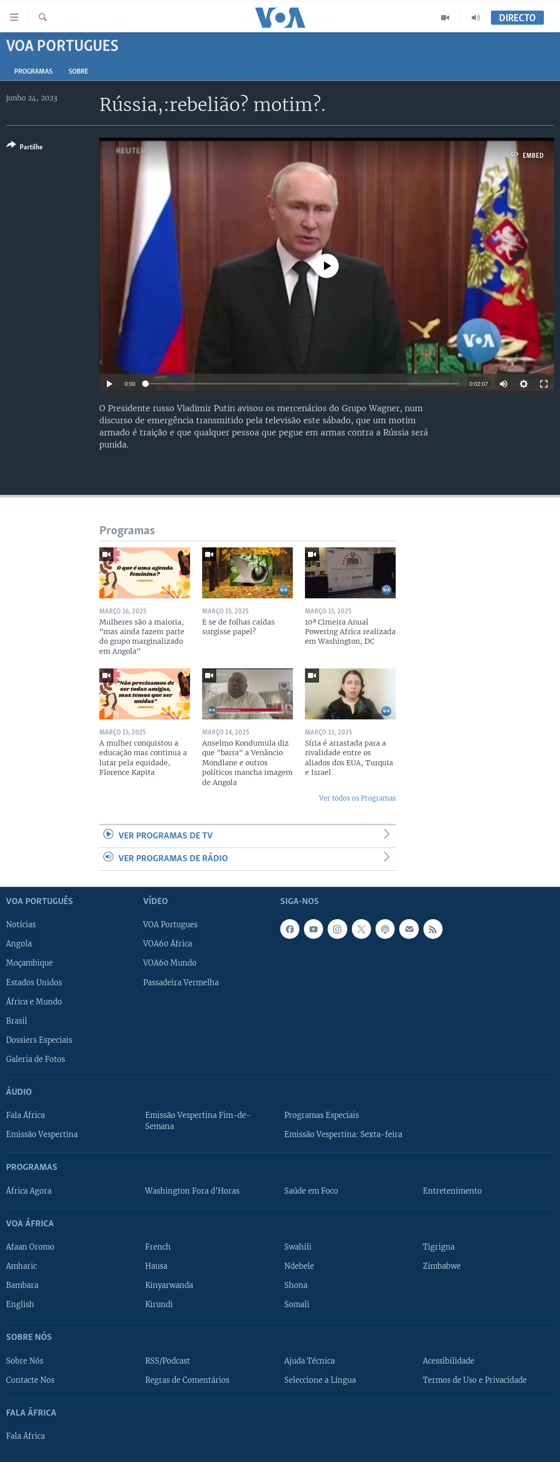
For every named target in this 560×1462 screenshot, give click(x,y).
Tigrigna (439, 1247)
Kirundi (159, 1304)
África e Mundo (34, 1001)
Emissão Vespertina (42, 1134)
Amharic (21, 1266)
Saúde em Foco (311, 1191)
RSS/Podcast (167, 1361)
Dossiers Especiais (39, 1040)
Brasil (16, 1021)
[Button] (25, 148)
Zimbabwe (442, 1266)
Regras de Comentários (187, 1380)
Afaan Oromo (30, 1247)
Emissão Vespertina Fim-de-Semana (198, 1121)
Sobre (78, 72)
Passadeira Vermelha (181, 982)
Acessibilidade (448, 1361)
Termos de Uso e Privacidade (475, 1380)
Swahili (298, 1247)
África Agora (28, 1191)
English (20, 1304)
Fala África (25, 1115)
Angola (19, 944)
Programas (33, 72)
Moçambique (29, 963)
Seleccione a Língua (320, 1380)
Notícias (21, 925)
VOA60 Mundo (170, 963)
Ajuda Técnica (309, 1361)
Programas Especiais (321, 1115)
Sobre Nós (24, 1361)
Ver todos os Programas (357, 798)
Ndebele (299, 1266)
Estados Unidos (34, 982)
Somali (296, 1304)
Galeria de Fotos (35, 1059)
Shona (295, 1285)
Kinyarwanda (169, 1285)
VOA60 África (167, 944)
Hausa (156, 1266)
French (158, 1247)
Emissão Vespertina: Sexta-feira (343, 1134)
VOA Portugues (170, 925)
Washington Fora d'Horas (192, 1191)
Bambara (22, 1285)
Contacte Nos (30, 1380)
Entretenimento (452, 1191)
